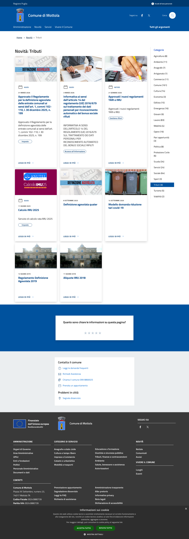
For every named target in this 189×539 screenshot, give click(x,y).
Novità (29, 37)
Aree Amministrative (23, 453)
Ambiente (99, 460)
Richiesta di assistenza (65, 499)
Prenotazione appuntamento (68, 487)
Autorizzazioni (102, 468)
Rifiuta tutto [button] (105, 528)
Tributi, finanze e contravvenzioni (111, 456)
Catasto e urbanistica (64, 460)
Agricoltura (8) (160, 56)
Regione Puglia (20, 3)
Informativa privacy (104, 495)
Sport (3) (158, 179)
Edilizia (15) (159, 102)
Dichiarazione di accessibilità (109, 503)
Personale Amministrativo (25, 468)
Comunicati (141, 453)
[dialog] (94, 522)
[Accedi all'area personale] (162, 3)
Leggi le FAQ (60, 495)
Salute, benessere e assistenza (110, 464)
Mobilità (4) (159, 125)
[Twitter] (148, 15)
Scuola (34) (159, 161)
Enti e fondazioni (21, 460)
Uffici (15, 457)
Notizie (114, 87)
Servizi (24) (159, 167)
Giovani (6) (159, 114)
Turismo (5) (159, 190)
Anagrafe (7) (159, 67)
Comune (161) (160, 85)
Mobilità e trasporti (63, 464)
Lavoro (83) (159, 120)
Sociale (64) (159, 173)
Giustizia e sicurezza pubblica (109, 453)
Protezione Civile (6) (162, 154)
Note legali (100, 499)
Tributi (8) (158, 184)
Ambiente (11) (160, 62)
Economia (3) (160, 96)
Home (19, 37)
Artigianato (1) (160, 73)
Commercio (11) (161, 79)
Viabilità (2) (159, 196)
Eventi (139, 473)
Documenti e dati (21, 472)
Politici (16, 464)
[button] (94, 534)
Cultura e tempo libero (65, 453)
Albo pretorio (101, 491)
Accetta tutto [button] (84, 528)
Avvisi (23, 87)
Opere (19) (159, 131)
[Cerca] (172, 15)
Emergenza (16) (161, 108)
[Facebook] (141, 15)
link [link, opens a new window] (121, 522)
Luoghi (139, 469)
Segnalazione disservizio (66, 491)
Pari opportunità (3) (161, 139)
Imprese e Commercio (64, 457)
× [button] (186, 509)
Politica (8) (159, 146)
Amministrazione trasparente (109, 487)
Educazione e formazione (107, 449)
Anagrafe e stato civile (65, 449)
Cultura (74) (159, 91)
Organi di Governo (22, 449)
